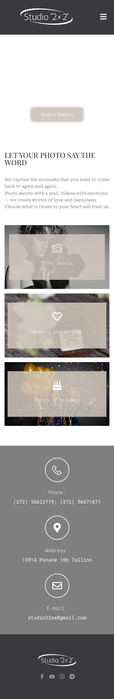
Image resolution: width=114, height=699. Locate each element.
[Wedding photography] (57, 316)
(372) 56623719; (35, 502)
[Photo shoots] (57, 248)
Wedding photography (57, 331)
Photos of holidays (57, 400)
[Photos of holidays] (57, 385)
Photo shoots (57, 263)
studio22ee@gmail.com (57, 617)
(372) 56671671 (80, 502)
